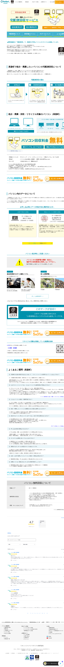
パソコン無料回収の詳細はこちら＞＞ (15, 150)
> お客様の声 (26, 637)
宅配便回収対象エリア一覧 (34, 622)
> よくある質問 (26, 634)
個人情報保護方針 (34, 653)
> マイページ (26, 639)
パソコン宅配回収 (18, 1)
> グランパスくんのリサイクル (54, 633)
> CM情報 (50, 632)
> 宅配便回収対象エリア (53, 629)
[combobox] (14, 544)
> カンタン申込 (7, 631)
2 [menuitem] (32, 613)
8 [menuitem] (42, 613)
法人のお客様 (52, 1)
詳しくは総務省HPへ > (37, 296)
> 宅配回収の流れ (7, 627)
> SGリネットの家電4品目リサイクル (55, 630)
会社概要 (7, 653)
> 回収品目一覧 (7, 638)
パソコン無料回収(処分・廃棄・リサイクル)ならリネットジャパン (15, 622)
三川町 (10, 348)
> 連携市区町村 (51, 627)
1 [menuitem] (30, 613)
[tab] (9, 533)
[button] (14, 560)
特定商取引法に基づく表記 (23, 653)
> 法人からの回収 (7, 633)
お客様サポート (44, 1)
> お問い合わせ (26, 636)
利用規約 (13, 653)
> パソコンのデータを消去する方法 (30, 629)
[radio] (42, 521)
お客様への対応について (45, 653)
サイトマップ (55, 653)
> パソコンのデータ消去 (28, 627)
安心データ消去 (35, 1)
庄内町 (15, 348)
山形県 (8, 345)
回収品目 (27, 1)
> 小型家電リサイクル (8, 630)
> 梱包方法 (6, 628)
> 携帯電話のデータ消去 (28, 630)
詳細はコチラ (37, 243)
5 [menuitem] (37, 613)
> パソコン (6, 637)
